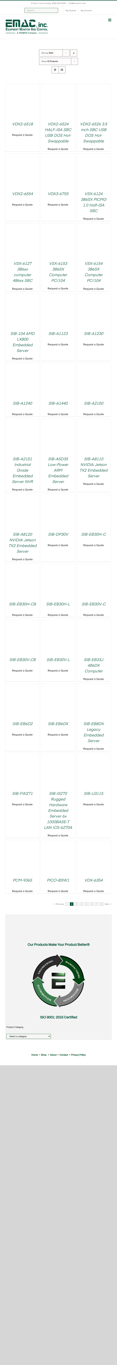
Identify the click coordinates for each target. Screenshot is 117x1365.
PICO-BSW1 (58, 880)
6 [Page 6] (91, 904)
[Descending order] (73, 53)
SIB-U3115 (93, 794)
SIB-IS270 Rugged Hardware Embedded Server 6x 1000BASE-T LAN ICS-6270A (58, 811)
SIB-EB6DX (58, 724)
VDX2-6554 (22, 194)
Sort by (47, 53)
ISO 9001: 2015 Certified (58, 1017)
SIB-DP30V (58, 535)
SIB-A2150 (93, 403)
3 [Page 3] (76, 904)
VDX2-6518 (22, 124)
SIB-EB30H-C (93, 535)
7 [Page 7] (96, 904)
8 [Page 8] (101, 904)
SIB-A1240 (22, 403)
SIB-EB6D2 (22, 724)
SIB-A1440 (58, 403)
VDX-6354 (93, 880)
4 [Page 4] (81, 904)
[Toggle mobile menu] (110, 20)
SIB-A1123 (58, 334)
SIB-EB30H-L (58, 604)
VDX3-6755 (58, 194)
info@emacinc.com (77, 3)
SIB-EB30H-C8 (22, 604)
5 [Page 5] (86, 904)
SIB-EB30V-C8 (22, 660)
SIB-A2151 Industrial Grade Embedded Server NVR (22, 470)
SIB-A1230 (93, 334)
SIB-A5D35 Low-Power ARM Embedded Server (58, 470)
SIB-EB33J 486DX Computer (93, 665)
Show (49, 61)
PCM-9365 (22, 880)
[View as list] (62, 69)
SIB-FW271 (22, 794)
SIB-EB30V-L (58, 660)
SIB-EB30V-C (94, 604)
